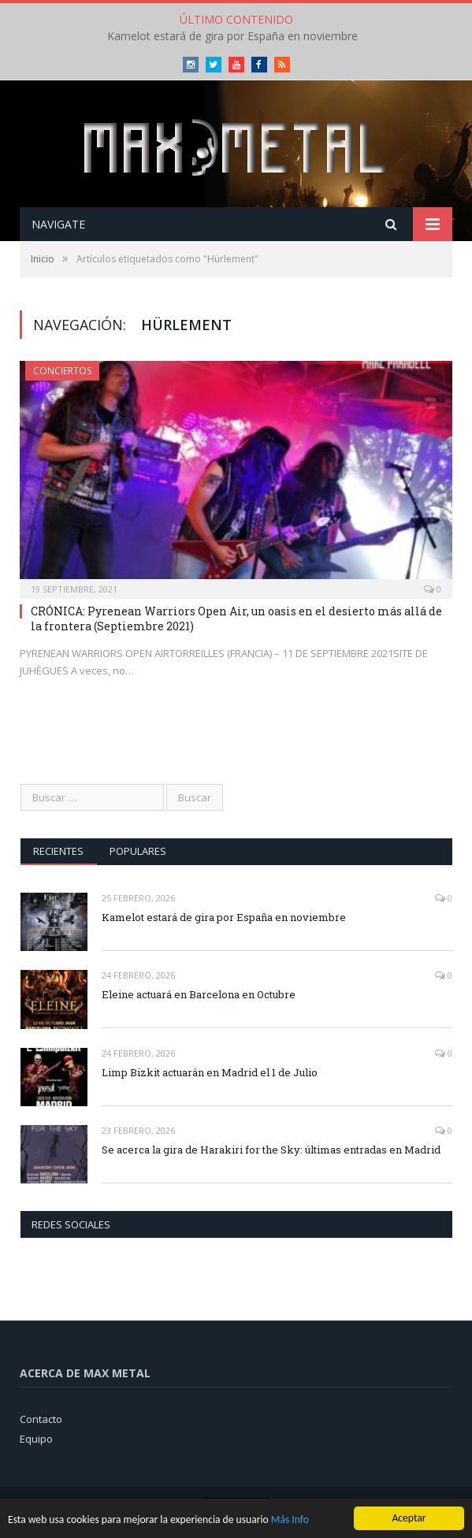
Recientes (58, 851)
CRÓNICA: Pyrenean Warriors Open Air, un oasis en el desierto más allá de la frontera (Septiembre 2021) (236, 618)
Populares (138, 851)
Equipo (36, 1439)
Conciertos (62, 370)
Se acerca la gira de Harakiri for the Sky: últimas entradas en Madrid (271, 1149)
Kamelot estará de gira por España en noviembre (232, 36)
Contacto (41, 1419)
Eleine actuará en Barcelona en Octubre (198, 994)
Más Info (290, 1521)
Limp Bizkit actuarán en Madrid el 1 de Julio (210, 1072)
